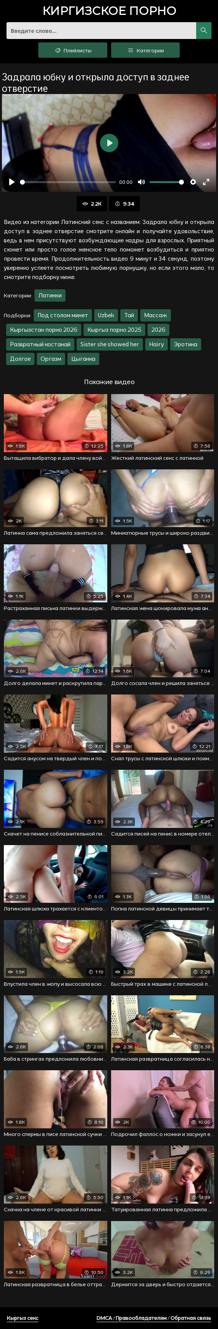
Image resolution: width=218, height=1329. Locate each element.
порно (109, 11)
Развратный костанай (40, 344)
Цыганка (83, 358)
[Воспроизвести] (12, 182)
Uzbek (106, 315)
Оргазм (51, 358)
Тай (129, 315)
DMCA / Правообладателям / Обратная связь (154, 1317)
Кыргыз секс (22, 1317)
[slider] (68, 182)
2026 (158, 329)
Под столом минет (63, 315)
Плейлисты (73, 50)
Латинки (50, 295)
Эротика (185, 344)
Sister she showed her (109, 344)
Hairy (156, 344)
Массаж (155, 315)
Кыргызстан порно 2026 (43, 329)
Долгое (20, 358)
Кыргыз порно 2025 (114, 329)
